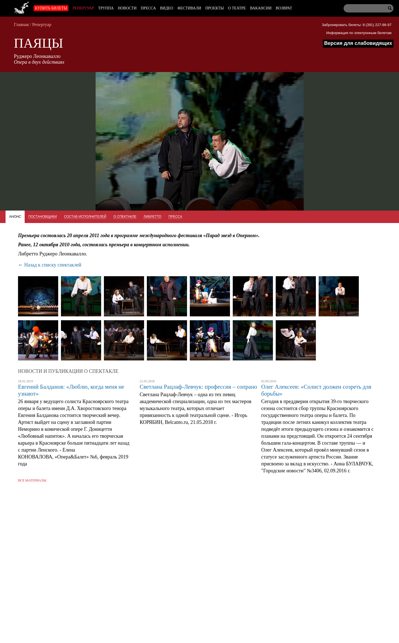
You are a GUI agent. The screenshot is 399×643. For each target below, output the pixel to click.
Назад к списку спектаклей (52, 265)
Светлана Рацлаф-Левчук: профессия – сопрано (198, 386)
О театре (237, 8)
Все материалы (32, 480)
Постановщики (42, 217)
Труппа (106, 8)
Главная (21, 24)
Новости (127, 8)
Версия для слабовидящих (358, 43)
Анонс (15, 217)
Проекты (214, 8)
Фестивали (189, 8)
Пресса (148, 8)
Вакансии (261, 8)
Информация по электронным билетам (359, 33)
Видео (166, 8)
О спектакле (124, 217)
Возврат (284, 8)
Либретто (152, 217)
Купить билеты (51, 8)
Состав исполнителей (85, 217)
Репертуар (83, 8)
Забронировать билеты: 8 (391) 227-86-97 (357, 25)
